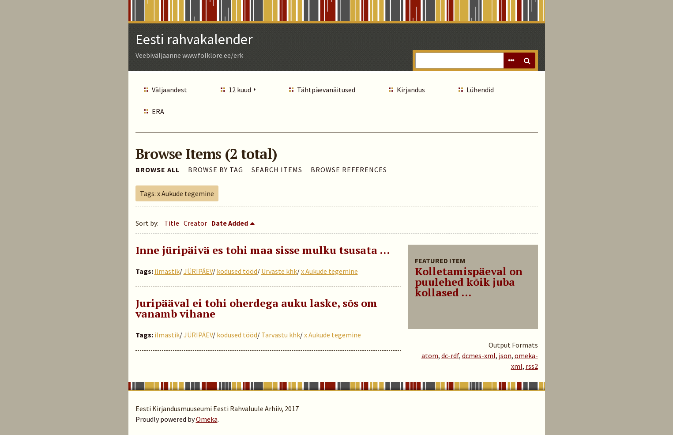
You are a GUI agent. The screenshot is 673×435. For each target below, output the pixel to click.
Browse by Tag (215, 169)
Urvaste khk (279, 271)
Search (527, 60)
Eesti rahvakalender (194, 39)
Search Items (277, 169)
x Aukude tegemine (329, 271)
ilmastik (167, 271)
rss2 (532, 366)
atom (429, 355)
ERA (158, 111)
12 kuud (240, 89)
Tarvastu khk (280, 334)
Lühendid (480, 89)
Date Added (229, 223)
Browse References (349, 169)
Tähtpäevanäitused (326, 89)
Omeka (207, 419)
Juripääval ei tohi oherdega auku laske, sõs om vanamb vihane (256, 308)
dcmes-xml (479, 355)
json (505, 355)
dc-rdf (450, 355)
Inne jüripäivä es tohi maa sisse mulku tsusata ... (262, 250)
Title (171, 223)
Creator (195, 223)
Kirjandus (411, 89)
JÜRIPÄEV (198, 271)
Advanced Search (511, 60)
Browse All (157, 169)
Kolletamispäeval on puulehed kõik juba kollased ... (469, 281)
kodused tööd (237, 271)
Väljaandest (169, 89)
